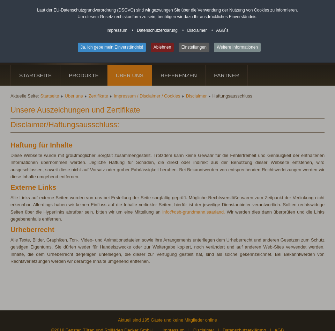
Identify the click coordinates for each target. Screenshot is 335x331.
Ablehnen (162, 47)
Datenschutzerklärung (157, 30)
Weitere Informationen (237, 47)
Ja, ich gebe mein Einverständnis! (112, 47)
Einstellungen (194, 47)
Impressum (116, 30)
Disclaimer (197, 30)
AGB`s (222, 30)
